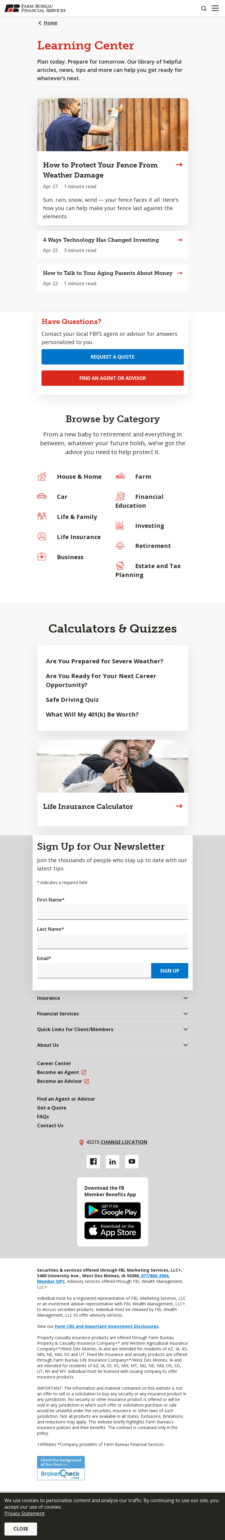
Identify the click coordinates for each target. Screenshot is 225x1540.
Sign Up (169, 970)
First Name (51, 899)
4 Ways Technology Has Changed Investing (101, 240)
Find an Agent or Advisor (112, 378)
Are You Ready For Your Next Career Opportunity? (101, 680)
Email (44, 958)
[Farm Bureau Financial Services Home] (35, 8)
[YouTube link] (131, 1161)
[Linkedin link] (112, 1161)
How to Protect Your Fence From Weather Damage (100, 170)
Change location (123, 1142)
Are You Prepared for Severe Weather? (104, 661)
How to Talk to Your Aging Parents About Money (108, 273)
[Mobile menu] (215, 8)
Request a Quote (112, 357)
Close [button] (20, 1529)
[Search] (204, 8)
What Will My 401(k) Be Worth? (92, 714)
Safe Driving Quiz (72, 700)
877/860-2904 (154, 1275)
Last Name (50, 929)
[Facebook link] (93, 1161)
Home (51, 23)
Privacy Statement (24, 1513)
